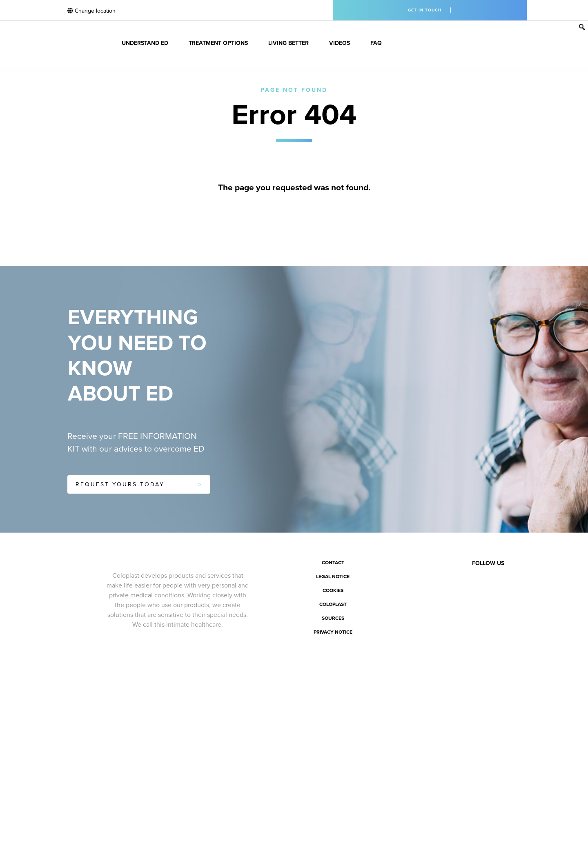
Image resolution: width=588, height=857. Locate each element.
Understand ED (145, 43)
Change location (91, 10)
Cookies (333, 590)
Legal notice (333, 576)
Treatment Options (218, 43)
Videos (339, 43)
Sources (333, 618)
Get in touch (424, 10)
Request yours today (120, 484)
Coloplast (333, 604)
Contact (333, 562)
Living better (288, 43)
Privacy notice (333, 632)
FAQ (376, 43)
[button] (582, 27)
